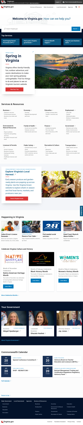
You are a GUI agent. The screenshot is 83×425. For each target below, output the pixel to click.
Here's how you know (34, 3)
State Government (6, 401)
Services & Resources (36, 7)
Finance (37, 411)
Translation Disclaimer (60, 421)
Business (5, 407)
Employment (38, 407)
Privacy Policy (71, 421)
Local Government (61, 7)
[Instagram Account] (79, 7)
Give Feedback (81, 211)
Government (6, 404)
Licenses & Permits (72, 411)
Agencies (70, 7)
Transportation (71, 414)
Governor (49, 421)
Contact (79, 421)
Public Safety (38, 414)
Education (5, 409)
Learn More (36, 280)
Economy (53, 404)
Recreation (5, 412)
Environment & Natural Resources (57, 407)
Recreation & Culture (56, 414)
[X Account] (76, 7)
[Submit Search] (76, 29)
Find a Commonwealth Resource (72, 2)
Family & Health (71, 407)
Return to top (5, 395)
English (58, 2)
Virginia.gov (10, 1)
